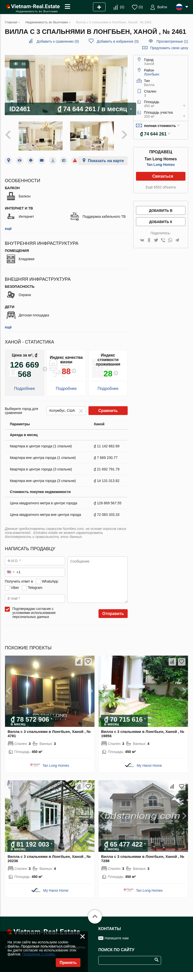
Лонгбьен (151, 74)
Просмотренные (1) (172, 41)
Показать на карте (106, 161)
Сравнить (108, 410)
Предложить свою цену (169, 48)
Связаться (162, 176)
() (122, 7)
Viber (15, 588)
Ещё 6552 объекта (161, 187)
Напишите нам (116, 938)
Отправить (113, 613)
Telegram (35, 588)
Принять (68, 962)
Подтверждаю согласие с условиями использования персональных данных (34, 613)
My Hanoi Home (149, 765)
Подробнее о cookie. (39, 954)
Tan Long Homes (161, 165)
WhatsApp (50, 581)
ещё (8, 229)
